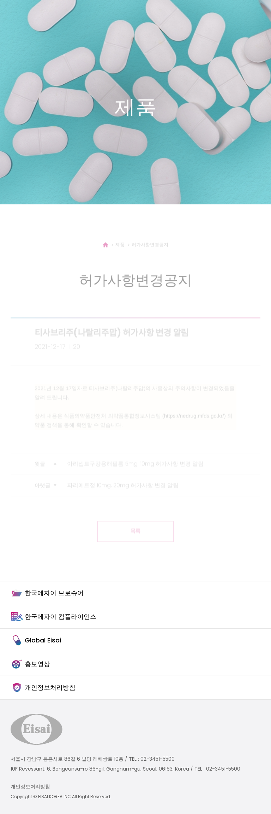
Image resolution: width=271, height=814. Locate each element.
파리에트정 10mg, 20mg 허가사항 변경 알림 (123, 491)
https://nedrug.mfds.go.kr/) (195, 422)
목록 (135, 537)
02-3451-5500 (157, 758)
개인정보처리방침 (30, 786)
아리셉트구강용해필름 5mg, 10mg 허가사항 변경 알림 (135, 470)
